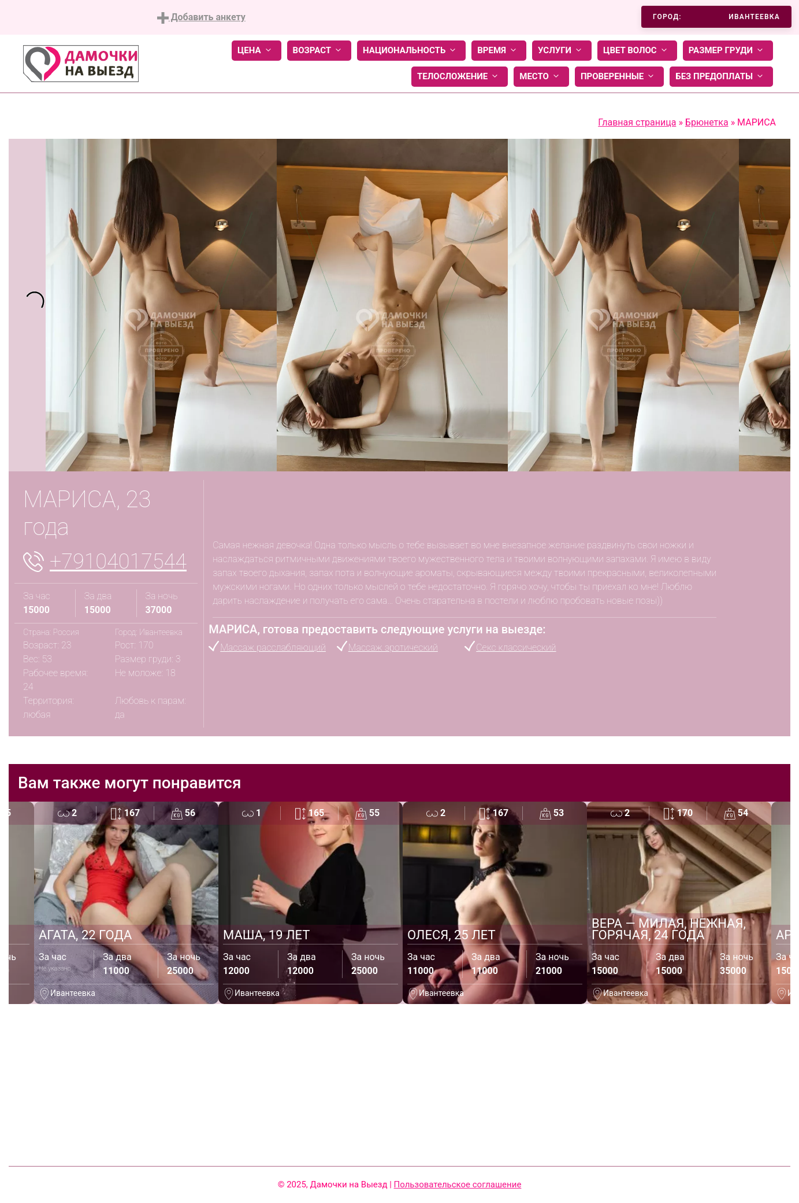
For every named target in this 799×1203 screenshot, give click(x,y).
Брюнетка (707, 122)
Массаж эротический (393, 647)
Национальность (411, 50)
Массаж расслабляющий (273, 647)
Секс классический (516, 647)
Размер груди (728, 50)
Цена (256, 50)
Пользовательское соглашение (458, 1184)
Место (541, 77)
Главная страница (637, 122)
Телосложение (459, 77)
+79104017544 (118, 561)
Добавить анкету (201, 18)
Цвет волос (637, 50)
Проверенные (619, 77)
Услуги (562, 50)
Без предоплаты (721, 77)
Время (499, 50)
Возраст (319, 50)
